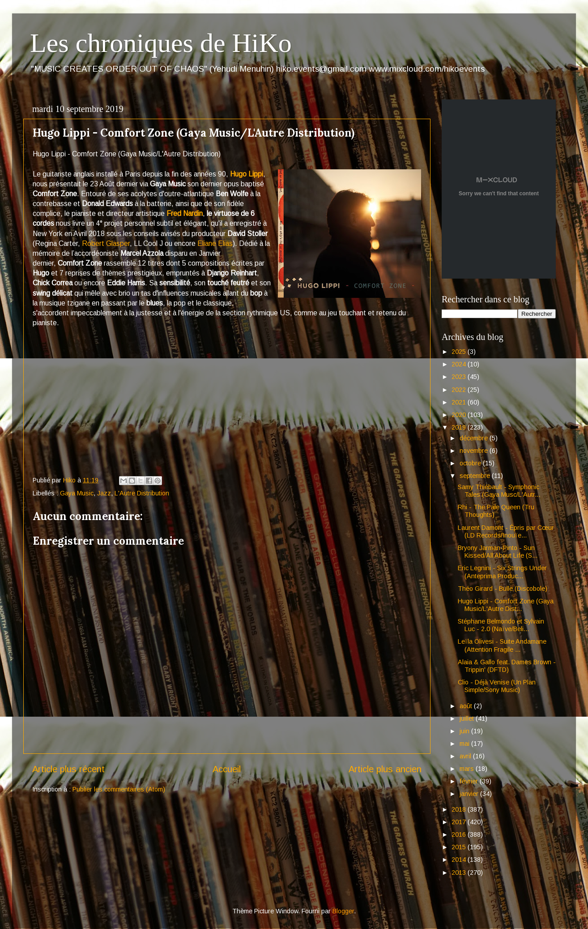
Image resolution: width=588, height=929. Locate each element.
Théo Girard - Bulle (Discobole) (502, 588)
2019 (460, 427)
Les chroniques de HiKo (161, 43)
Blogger (343, 911)
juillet (468, 718)
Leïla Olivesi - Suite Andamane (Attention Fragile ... (502, 645)
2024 (460, 364)
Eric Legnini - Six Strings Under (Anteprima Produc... (502, 571)
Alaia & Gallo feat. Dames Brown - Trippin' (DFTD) (507, 665)
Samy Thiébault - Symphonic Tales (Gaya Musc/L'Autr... (499, 490)
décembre (475, 438)
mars (468, 768)
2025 (460, 351)
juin (465, 731)
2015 (460, 847)
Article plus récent (68, 769)
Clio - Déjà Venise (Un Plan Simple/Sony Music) (497, 686)
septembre (476, 475)
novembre (475, 450)
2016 (460, 834)
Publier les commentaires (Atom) (118, 789)
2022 (460, 389)
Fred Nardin (184, 213)
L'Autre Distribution (142, 493)
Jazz (104, 493)
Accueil (227, 769)
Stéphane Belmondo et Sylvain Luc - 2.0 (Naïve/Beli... (501, 625)
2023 (460, 376)
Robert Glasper (106, 243)
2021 (460, 402)
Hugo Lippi (246, 174)
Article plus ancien (385, 769)
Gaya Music (77, 493)
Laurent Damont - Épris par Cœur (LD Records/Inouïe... (506, 531)
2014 (460, 859)
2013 (460, 872)
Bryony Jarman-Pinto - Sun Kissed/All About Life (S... (497, 551)
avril (466, 756)
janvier (470, 793)
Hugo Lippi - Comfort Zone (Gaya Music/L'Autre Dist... (506, 605)
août (467, 706)
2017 (460, 822)
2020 (460, 414)
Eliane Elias (215, 243)
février (470, 781)
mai (465, 743)
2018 (460, 809)
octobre (471, 463)
